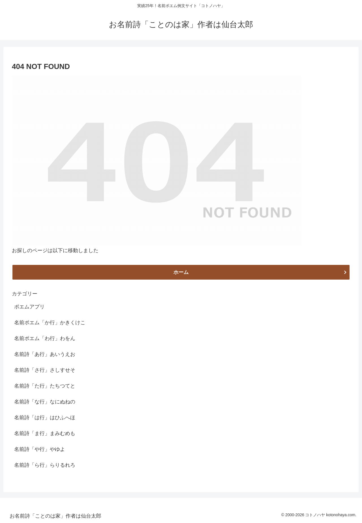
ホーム (181, 272)
